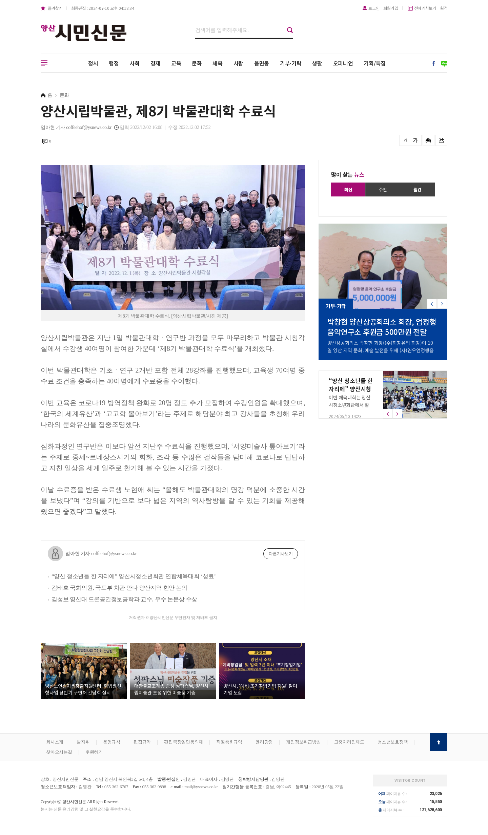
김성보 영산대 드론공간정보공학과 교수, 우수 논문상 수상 (124, 599)
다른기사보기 (281, 553)
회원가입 (390, 8)
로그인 (373, 8)
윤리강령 (264, 741)
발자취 (83, 741)
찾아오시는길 (59, 752)
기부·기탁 (291, 63)
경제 (155, 63)
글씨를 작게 (405, 140)
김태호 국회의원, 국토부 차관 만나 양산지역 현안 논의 (119, 588)
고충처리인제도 (349, 741)
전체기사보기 (425, 8)
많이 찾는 (347, 174)
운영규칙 (111, 741)
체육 (217, 63)
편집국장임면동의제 (183, 741)
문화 (197, 63)
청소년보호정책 (393, 741)
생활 (317, 63)
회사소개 (54, 741)
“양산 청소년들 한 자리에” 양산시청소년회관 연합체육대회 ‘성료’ (134, 576)
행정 (114, 63)
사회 (134, 63)
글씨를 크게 (415, 140)
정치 (93, 63)
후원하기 (94, 752)
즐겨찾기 (55, 8)
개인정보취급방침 (303, 741)
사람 (238, 63)
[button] (442, 304)
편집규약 (142, 741)
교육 (176, 63)
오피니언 (343, 63)
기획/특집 (375, 63)
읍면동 (261, 63)
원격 (444, 8)
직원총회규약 (229, 741)
